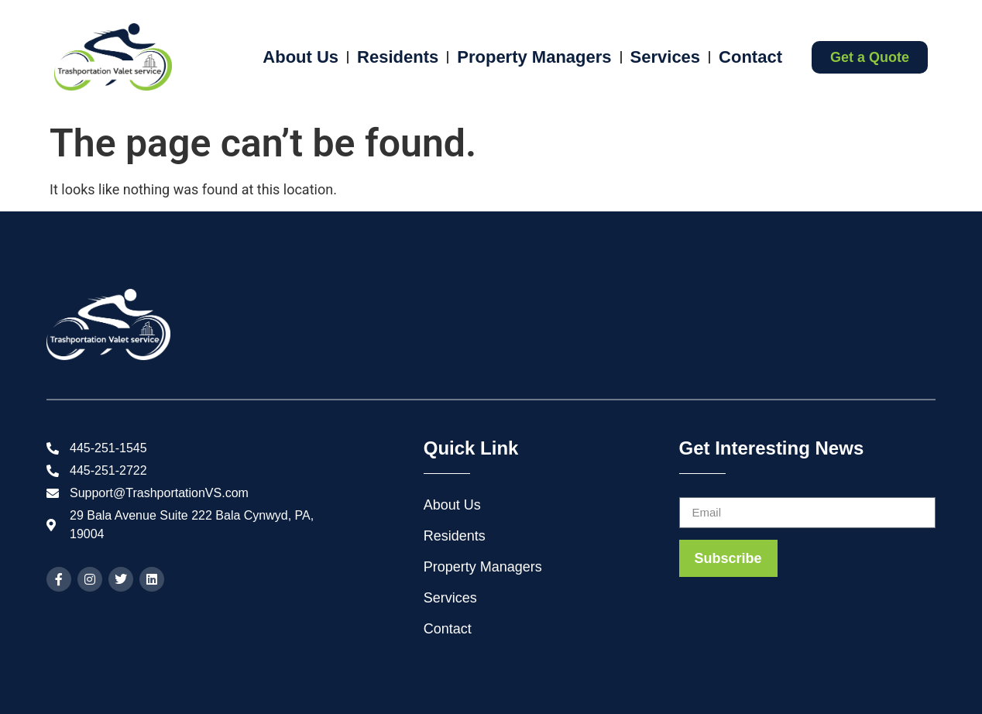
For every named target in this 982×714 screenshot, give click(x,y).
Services (665, 57)
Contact (750, 57)
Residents (397, 57)
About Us (300, 57)
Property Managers (534, 57)
